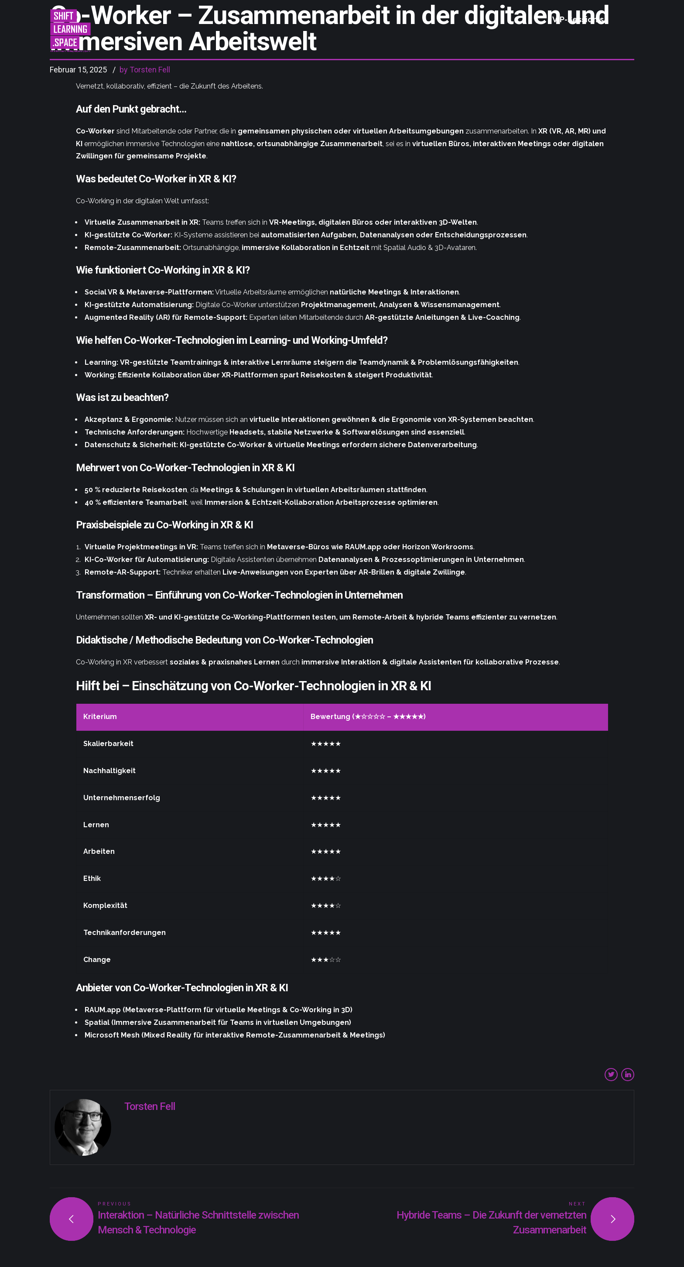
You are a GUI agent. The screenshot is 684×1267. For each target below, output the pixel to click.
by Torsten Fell (145, 69)
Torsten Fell (149, 1106)
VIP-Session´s (578, 19)
